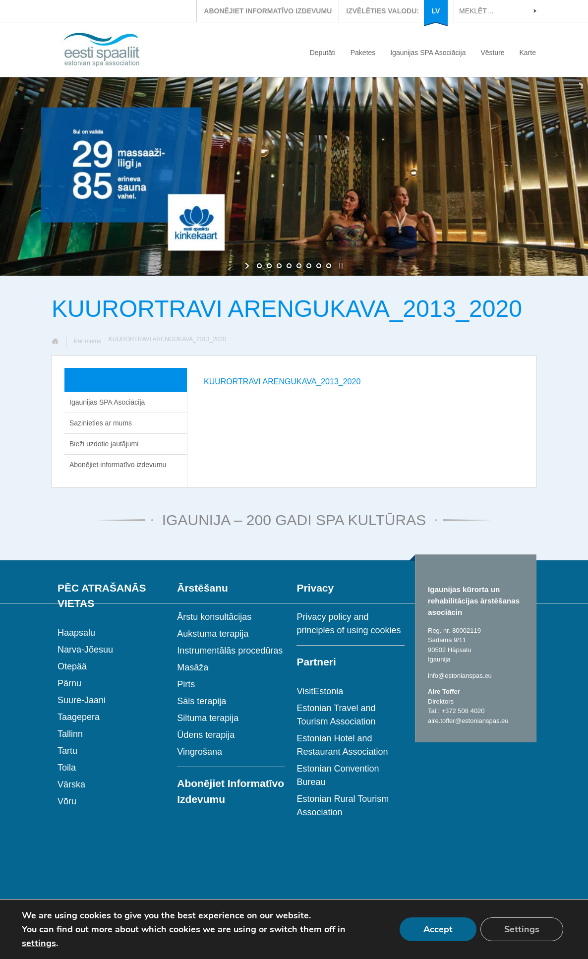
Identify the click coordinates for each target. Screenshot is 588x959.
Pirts (186, 684)
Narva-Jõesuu (85, 650)
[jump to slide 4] (289, 266)
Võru (67, 801)
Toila (67, 768)
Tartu (67, 751)
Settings (521, 929)
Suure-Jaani (82, 700)
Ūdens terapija (206, 735)
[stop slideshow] (340, 266)
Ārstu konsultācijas (214, 617)
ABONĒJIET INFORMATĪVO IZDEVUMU (268, 11)
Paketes (363, 53)
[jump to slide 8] (329, 266)
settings (39, 943)
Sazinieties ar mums (100, 423)
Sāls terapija (201, 701)
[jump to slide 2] (269, 266)
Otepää (72, 666)
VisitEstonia (319, 691)
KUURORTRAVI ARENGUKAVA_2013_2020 (282, 381)
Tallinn (70, 734)
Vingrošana (199, 752)
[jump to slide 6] (309, 266)
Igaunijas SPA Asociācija (428, 53)
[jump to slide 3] (279, 266)
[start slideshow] (248, 266)
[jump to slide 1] (259, 266)
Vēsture (492, 53)
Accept (438, 929)
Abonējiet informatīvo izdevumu (117, 465)
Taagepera (79, 717)
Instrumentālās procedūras (230, 651)
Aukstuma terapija (212, 634)
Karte (528, 53)
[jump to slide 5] (299, 266)
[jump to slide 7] (319, 266)
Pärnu (69, 683)
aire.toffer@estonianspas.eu (468, 720)
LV (436, 11)
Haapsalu (76, 633)
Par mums (87, 341)
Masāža (192, 667)
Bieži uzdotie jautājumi (103, 444)
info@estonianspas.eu (460, 675)
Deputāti (323, 53)
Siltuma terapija (207, 718)
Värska (71, 784)
